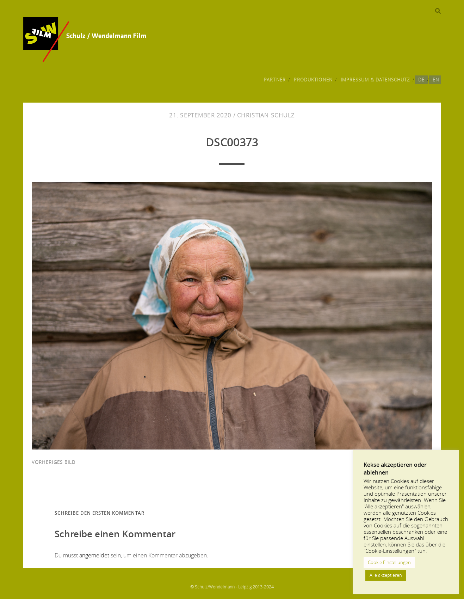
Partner (274, 80)
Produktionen (313, 80)
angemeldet (94, 555)
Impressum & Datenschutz (375, 80)
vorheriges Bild (54, 462)
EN (436, 80)
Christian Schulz (266, 115)
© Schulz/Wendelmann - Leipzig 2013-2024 (232, 586)
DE (421, 80)
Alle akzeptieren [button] (386, 575)
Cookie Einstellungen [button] (389, 562)
